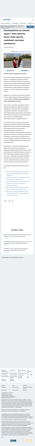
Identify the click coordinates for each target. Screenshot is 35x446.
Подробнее (30, 417)
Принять (30, 26)
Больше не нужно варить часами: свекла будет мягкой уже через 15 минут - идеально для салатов (17, 236)
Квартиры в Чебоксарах (5, 23)
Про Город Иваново (13, 373)
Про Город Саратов (5, 376)
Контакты (25, 385)
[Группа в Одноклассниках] (31, 374)
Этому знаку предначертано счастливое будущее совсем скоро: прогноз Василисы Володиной (17, 173)
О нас (13, 385)
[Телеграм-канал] (24, 71)
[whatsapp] (9, 201)
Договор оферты (15, 387)
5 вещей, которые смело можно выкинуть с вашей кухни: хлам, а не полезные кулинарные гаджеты (18, 183)
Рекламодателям (15, 390)
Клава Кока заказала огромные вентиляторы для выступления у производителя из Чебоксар (17, 250)
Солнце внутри (23, 23)
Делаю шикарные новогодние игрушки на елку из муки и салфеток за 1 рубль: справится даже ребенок (17, 243)
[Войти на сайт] (33, 19)
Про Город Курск (5, 374)
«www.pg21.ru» (10, 392)
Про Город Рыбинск (13, 374)
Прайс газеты (4, 390)
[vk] (5, 201)
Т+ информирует (15, 23)
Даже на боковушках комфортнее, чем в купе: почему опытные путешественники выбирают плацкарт (17, 193)
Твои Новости (12, 370)
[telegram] (12, 201)
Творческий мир (31, 23)
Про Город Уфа (21, 374)
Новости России (8, 47)
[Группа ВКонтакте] (10, 71)
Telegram (3, 385)
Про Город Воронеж (5, 373)
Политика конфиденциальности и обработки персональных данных (14, 419)
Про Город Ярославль (22, 373)
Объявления (4, 387)
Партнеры (25, 390)
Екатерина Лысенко (25, 51)
